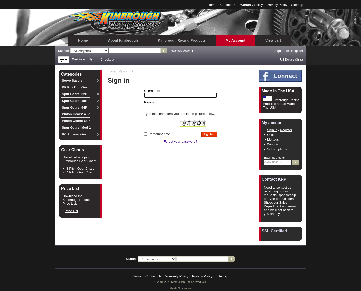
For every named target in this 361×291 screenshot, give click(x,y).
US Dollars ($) (289, 59)
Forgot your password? (180, 141)
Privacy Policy (277, 5)
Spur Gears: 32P (74, 94)
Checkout (107, 59)
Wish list (273, 144)
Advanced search (180, 50)
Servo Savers (72, 80)
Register (297, 51)
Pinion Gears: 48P (76, 114)
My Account (235, 40)
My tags (273, 139)
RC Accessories (74, 134)
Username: (152, 91)
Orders (272, 135)
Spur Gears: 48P (74, 101)
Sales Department (275, 204)
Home (212, 5)
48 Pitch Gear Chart (79, 168)
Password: (151, 102)
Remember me (160, 134)
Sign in (279, 51)
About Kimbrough (123, 40)
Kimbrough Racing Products (182, 40)
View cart (273, 40)
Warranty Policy (251, 5)
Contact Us (228, 5)
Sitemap (297, 5)
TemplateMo (184, 288)
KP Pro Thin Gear (75, 87)
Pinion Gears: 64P (76, 121)
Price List (71, 211)
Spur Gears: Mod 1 (76, 127)
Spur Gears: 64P (74, 107)
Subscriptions (277, 149)
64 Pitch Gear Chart (79, 172)
